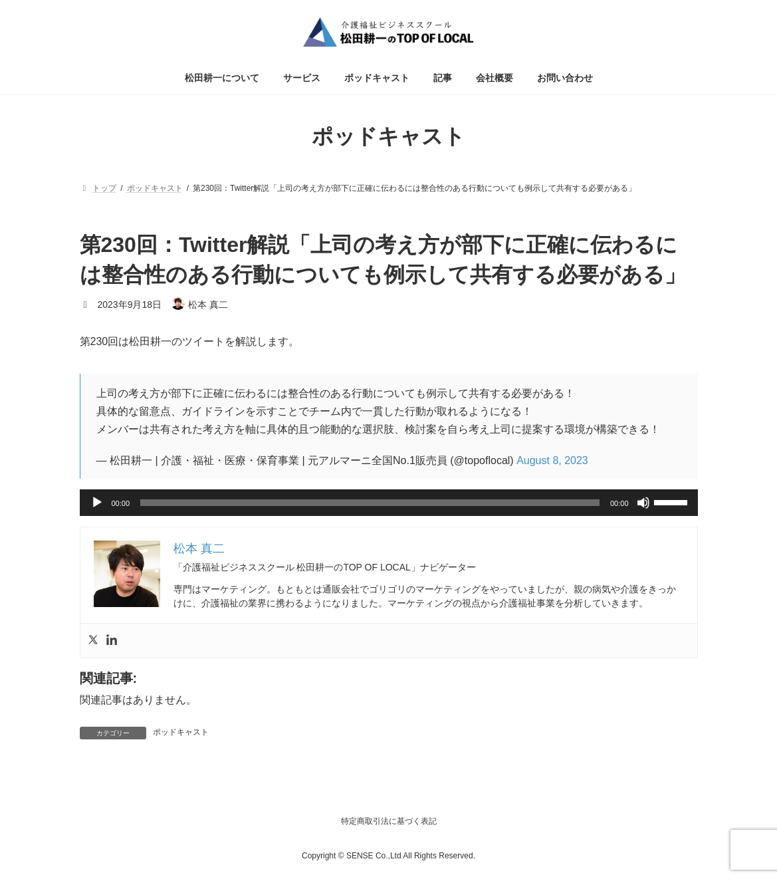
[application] (389, 502)
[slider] (370, 502)
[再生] (97, 502)
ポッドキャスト (181, 732)
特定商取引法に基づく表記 (389, 821)
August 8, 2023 (552, 460)
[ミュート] (643, 502)
